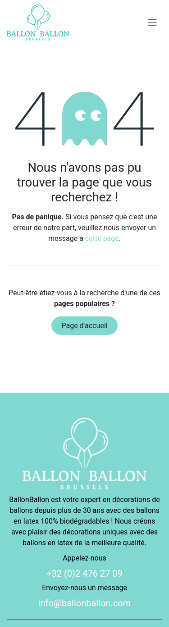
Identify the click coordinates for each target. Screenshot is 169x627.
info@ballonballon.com (84, 603)
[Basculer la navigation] (152, 23)
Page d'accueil (84, 325)
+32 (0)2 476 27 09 (84, 573)
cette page (102, 238)
